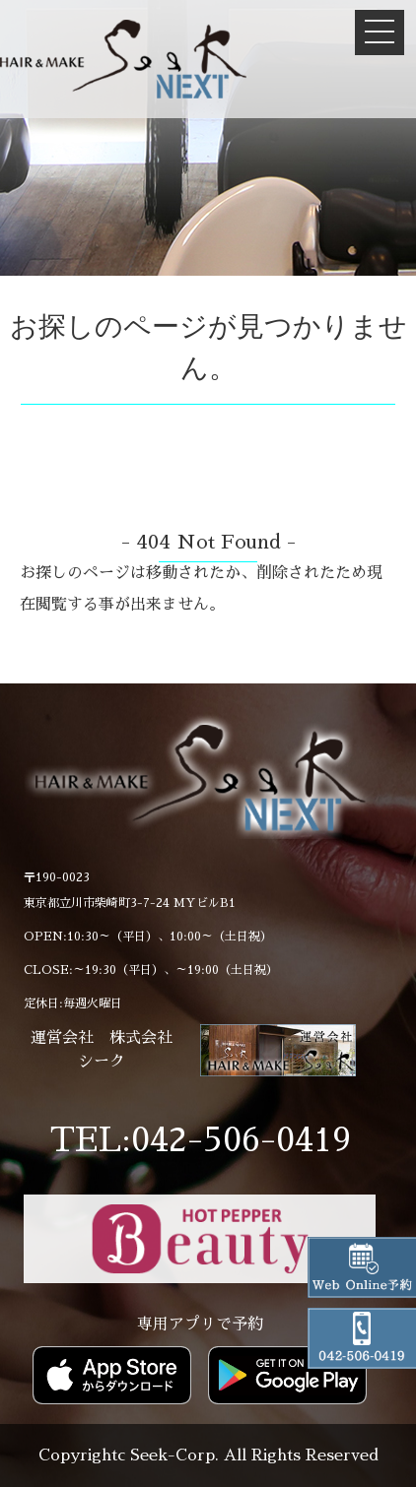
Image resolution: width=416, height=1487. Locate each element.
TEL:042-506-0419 (200, 1140)
